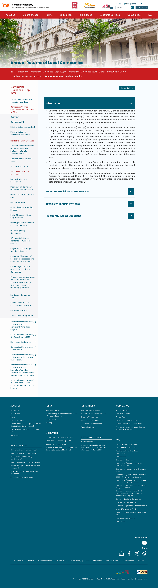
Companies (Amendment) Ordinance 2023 (22, 348)
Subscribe (143, 7)
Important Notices (45, 561)
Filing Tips (49, 423)
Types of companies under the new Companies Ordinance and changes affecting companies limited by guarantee (22, 282)
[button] (111, 8)
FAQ (150, 14)
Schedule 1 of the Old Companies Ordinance (20, 304)
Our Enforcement (123, 414)
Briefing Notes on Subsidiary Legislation (20, 133)
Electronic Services (110, 14)
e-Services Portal (88, 442)
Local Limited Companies (126, 447)
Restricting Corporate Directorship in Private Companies (20, 269)
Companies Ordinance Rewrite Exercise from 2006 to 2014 (96, 71)
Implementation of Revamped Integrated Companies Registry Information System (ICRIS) (93, 447)
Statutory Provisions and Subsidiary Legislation (21, 100)
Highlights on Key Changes (26, 76)
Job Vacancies (112, 561)
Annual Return (121, 417)
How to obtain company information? (25, 462)
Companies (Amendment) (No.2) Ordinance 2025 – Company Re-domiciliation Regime (22, 384)
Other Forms (51, 419)
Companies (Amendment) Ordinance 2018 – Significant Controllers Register (22, 325)
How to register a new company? (23, 450)
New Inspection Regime (20, 342)
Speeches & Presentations (91, 424)
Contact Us (14, 435)
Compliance (134, 14)
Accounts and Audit (19, 166)
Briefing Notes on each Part (22, 127)
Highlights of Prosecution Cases (129, 424)
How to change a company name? (24, 453)
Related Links (61, 561)
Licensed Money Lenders (126, 502)
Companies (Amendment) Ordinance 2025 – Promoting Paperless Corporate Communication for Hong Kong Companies (22, 370)
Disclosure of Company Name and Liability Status (21, 188)
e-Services (120, 521)
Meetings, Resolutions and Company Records (22, 224)
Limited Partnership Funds (56, 444)
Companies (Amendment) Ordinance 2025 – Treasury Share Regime (22, 357)
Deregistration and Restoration (18, 180)
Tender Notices (128, 561)
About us (10, 14)
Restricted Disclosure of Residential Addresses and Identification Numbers (22, 259)
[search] (132, 7)
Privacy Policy (75, 561)
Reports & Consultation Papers (93, 414)
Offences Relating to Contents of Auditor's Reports (20, 241)
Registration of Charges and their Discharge (21, 249)
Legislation (66, 14)
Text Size (120, 4)
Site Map (30, 561)
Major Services (30, 14)
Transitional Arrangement (21, 315)
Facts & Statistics (87, 427)
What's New (15, 414)
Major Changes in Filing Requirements (20, 216)
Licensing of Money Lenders (21, 477)
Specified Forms (52, 410)
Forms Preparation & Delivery (127, 444)
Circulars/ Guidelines (89, 417)
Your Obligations (122, 410)
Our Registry (15, 410)
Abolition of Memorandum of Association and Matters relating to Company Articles (22, 149)
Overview (14, 117)
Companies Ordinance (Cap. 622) (47, 71)
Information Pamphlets (90, 420)
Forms (49, 14)
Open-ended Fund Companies (58, 441)
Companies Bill (17, 122)
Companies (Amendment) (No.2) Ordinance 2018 (22, 335)
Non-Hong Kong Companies (17, 231)
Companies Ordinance (125, 460)
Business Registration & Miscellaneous (131, 506)
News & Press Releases (90, 410)
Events (13, 417)
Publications (85, 14)
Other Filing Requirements (126, 420)
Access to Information (93, 561)
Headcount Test (17, 202)
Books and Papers (18, 310)
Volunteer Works (17, 420)
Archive (141, 561)
